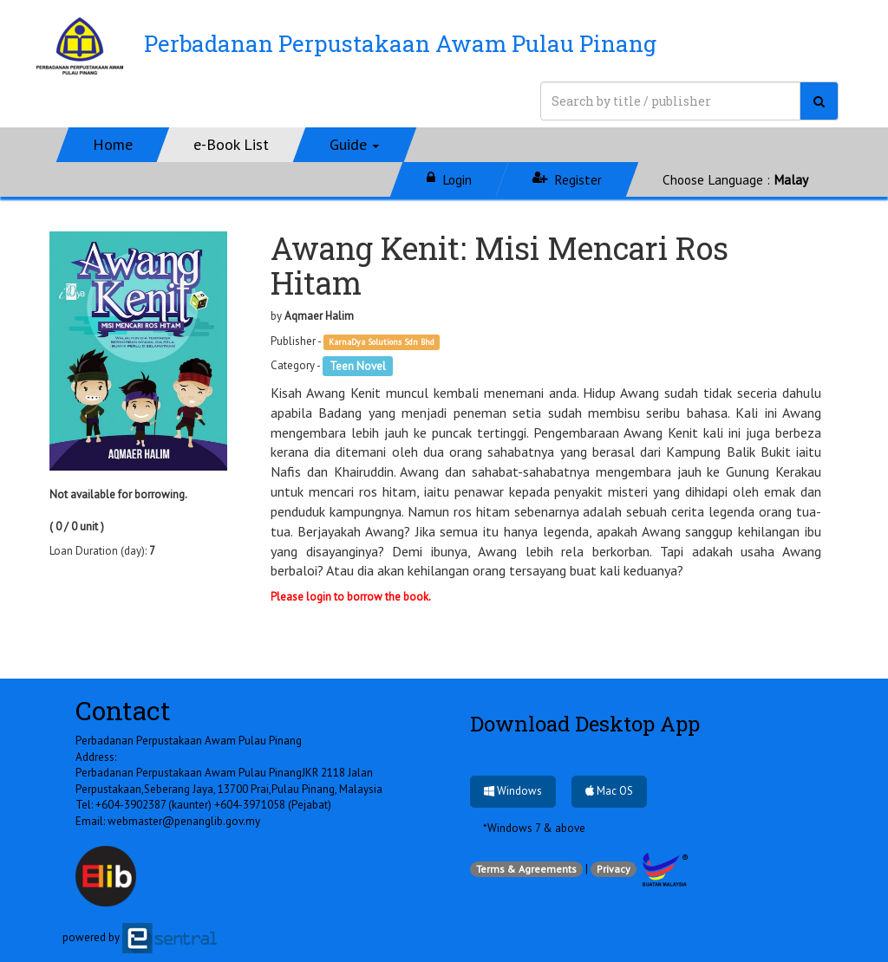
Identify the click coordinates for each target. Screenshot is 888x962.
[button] (355, 144)
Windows (513, 790)
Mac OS (609, 790)
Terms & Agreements (526, 868)
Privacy (613, 868)
